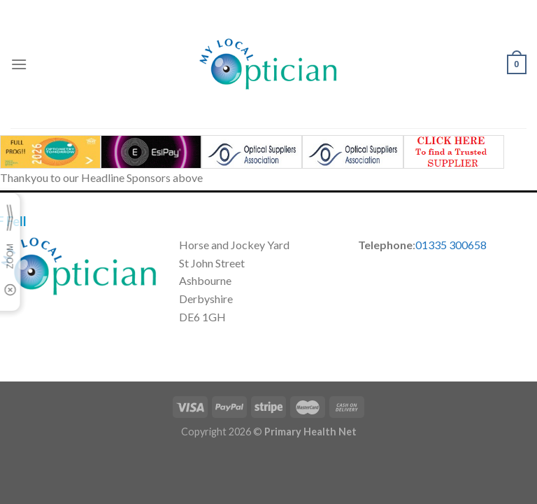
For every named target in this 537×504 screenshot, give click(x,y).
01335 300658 (451, 244)
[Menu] (18, 64)
